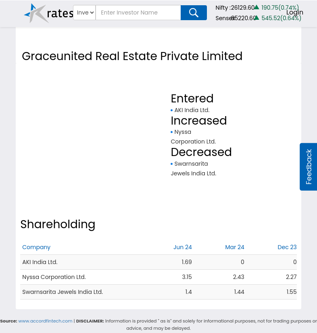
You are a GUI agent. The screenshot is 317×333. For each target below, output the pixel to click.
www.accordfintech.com (46, 321)
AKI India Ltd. (191, 110)
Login (294, 12)
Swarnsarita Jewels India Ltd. (62, 292)
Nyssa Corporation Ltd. (54, 277)
